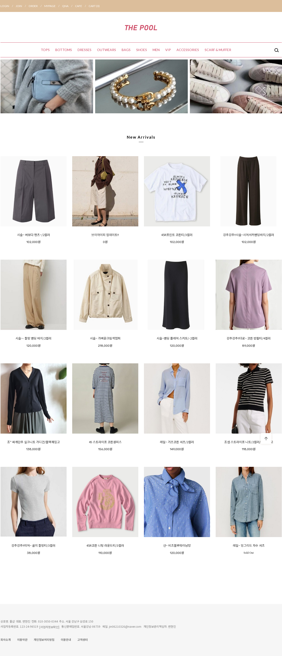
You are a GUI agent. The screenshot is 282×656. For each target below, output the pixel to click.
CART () (94, 6)
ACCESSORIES (188, 50)
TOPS (45, 50)
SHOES (141, 50)
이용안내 (66, 639)
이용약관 (22, 639)
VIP (168, 50)
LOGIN (8, 6)
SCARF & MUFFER (218, 50)
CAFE (82, 6)
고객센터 (82, 639)
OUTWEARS (106, 50)
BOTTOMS (63, 50)
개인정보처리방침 (44, 639)
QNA (68, 6)
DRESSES (84, 50)
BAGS (126, 50)
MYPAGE (53, 6)
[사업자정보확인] (49, 627)
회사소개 (5, 639)
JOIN (22, 6)
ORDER (36, 6)
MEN (156, 50)
